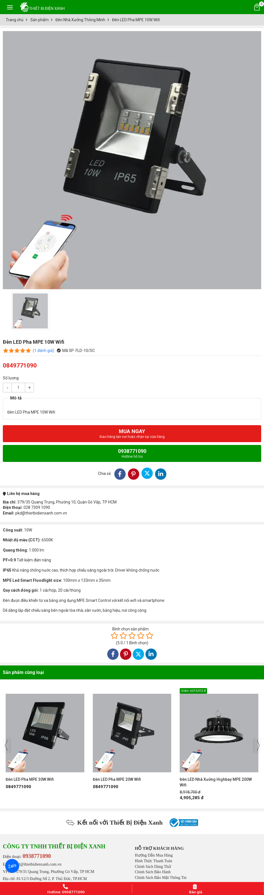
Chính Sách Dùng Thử (153, 866)
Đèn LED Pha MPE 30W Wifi (30, 779)
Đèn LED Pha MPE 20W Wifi (117, 779)
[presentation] (6, 745)
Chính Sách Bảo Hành (153, 872)
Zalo (12, 866)
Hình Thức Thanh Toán (153, 861)
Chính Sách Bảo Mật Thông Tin (161, 877)
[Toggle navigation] (10, 7)
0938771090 (132, 453)
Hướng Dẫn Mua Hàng (154, 855)
